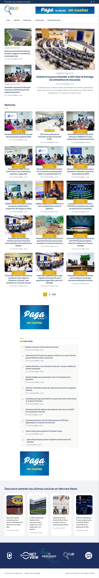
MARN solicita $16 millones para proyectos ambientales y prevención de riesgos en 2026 (18, 206)
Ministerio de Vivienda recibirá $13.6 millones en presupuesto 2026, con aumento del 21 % (49, 171)
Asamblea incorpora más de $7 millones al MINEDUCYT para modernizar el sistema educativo (80, 136)
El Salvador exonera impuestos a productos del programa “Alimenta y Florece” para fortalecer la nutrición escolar (18, 279)
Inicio (8, 20)
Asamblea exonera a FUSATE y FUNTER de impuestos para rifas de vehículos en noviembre (80, 206)
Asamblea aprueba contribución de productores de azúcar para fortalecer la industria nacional (49, 240)
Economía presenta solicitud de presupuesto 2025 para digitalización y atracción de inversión (47, 421)
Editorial (16, 20)
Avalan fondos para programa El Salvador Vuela (44, 431)
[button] (64, 10)
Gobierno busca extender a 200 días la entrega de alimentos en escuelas (64, 78)
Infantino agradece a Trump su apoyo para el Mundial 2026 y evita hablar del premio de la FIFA (83, 522)
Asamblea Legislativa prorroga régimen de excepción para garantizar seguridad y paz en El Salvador (49, 279)
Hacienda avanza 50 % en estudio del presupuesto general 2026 (18, 135)
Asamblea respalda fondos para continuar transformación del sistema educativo (18, 89)
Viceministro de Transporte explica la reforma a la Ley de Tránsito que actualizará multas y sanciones (51, 356)
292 (54, 294)
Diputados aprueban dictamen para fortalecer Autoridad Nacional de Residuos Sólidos (80, 278)
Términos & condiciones (13, 573)
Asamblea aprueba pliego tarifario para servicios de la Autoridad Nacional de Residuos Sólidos (18, 242)
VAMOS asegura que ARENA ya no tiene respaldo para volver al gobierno (49, 206)
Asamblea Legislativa (64, 73)
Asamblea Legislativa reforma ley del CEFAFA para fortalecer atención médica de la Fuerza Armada (80, 242)
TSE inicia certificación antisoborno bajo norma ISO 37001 (49, 136)
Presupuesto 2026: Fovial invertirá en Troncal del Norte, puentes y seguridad (18, 171)
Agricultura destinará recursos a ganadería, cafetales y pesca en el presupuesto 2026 (80, 171)
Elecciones (49, 131)
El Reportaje (27, 20)
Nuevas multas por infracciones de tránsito (41, 347)
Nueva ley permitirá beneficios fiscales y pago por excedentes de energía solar (17, 53)
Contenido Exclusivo (54, 20)
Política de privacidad (32, 573)
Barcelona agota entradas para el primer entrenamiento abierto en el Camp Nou (14, 522)
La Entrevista (39, 20)
